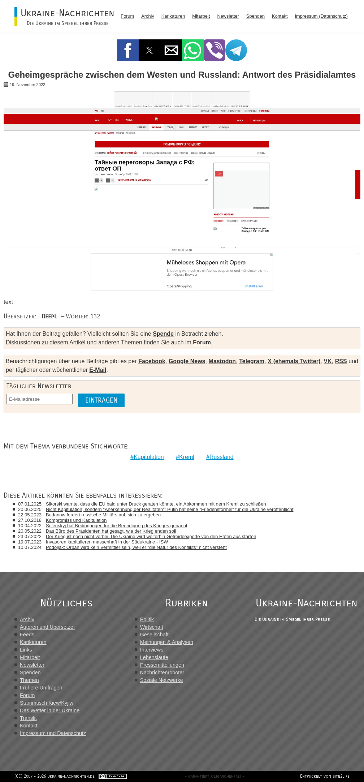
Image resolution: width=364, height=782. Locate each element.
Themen (29, 680)
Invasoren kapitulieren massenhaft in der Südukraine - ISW (107, 542)
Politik (147, 619)
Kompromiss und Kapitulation (76, 520)
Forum (127, 16)
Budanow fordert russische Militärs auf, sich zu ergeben (103, 514)
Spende (163, 334)
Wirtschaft (151, 627)
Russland (221, 457)
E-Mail (97, 370)
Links (26, 650)
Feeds (27, 634)
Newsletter (228, 16)
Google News (187, 361)
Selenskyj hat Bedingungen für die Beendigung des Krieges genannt (116, 525)
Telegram (251, 361)
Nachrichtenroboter (162, 672)
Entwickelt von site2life (325, 776)
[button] (128, 50)
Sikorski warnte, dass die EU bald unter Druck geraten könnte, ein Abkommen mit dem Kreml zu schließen (156, 504)
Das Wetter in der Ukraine (49, 710)
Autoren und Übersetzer (47, 627)
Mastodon (222, 361)
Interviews (152, 650)
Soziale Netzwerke (161, 680)
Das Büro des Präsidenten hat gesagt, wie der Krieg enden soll (111, 531)
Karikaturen (173, 16)
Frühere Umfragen (41, 688)
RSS (341, 361)
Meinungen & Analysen (166, 642)
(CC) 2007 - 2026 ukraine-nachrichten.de (54, 776)
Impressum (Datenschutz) (321, 16)
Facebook (151, 361)
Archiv (147, 16)
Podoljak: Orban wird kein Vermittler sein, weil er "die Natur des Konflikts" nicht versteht (136, 547)
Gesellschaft (154, 634)
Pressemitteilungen (162, 665)
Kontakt (279, 16)
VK (328, 361)
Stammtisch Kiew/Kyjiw (46, 703)
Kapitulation (149, 457)
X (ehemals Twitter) (294, 361)
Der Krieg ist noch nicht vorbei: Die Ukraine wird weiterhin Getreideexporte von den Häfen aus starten (151, 536)
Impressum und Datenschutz (53, 733)
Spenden (255, 16)
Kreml (186, 457)
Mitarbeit (201, 16)
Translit (28, 718)
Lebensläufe (154, 657)
